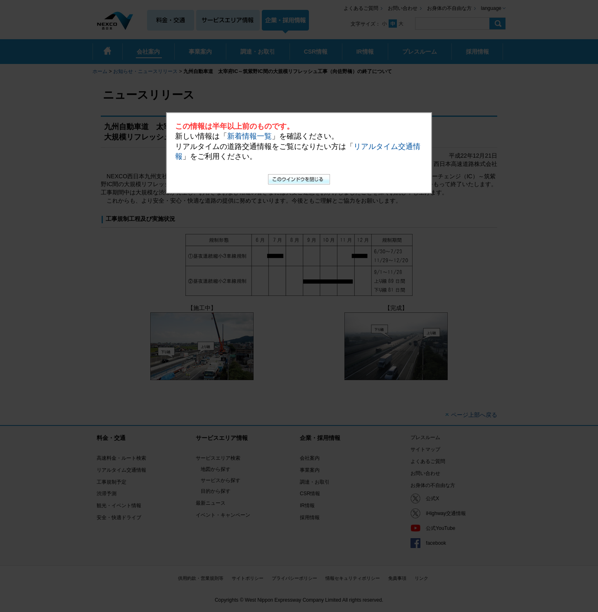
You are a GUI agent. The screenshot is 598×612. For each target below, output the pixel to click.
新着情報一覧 (249, 136)
